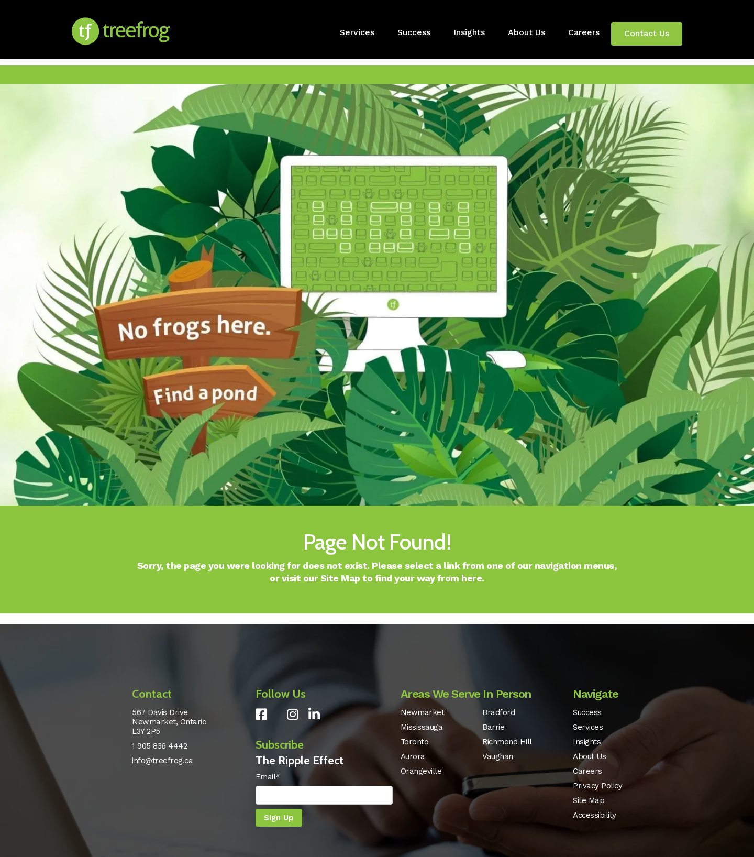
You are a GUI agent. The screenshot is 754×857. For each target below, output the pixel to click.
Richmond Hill (507, 741)
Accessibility (594, 815)
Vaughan (497, 756)
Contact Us (646, 33)
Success (413, 32)
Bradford (498, 712)
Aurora (413, 756)
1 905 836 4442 (159, 746)
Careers (584, 32)
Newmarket (423, 712)
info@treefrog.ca (162, 760)
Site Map (340, 578)
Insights (469, 32)
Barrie (493, 727)
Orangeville (421, 771)
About (526, 32)
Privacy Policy (597, 785)
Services (357, 32)
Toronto (415, 741)
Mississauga (422, 727)
